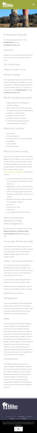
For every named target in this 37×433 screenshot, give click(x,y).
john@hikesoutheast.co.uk (12, 45)
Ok (18, 429)
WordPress (24, 418)
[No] (35, 426)
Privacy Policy (22, 416)
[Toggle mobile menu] (34, 4)
